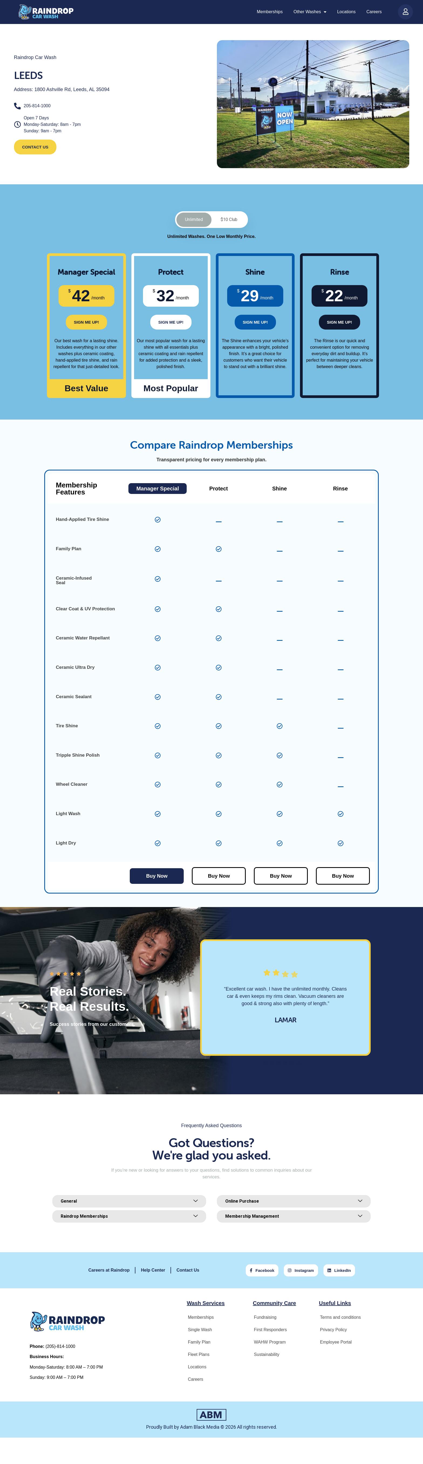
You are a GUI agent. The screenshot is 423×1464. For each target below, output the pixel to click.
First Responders (270, 1330)
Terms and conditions (340, 1318)
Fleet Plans (198, 1355)
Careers (374, 11)
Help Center (153, 1271)
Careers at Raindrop (109, 1271)
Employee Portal (336, 1343)
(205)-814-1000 (60, 1347)
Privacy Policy (333, 1330)
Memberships (270, 11)
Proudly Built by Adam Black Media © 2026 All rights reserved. (211, 1428)
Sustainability (266, 1355)
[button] (265, 1064)
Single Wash (200, 1330)
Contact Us (187, 1271)
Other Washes (310, 12)
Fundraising (265, 1318)
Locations (346, 11)
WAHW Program (270, 1343)
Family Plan (199, 1343)
